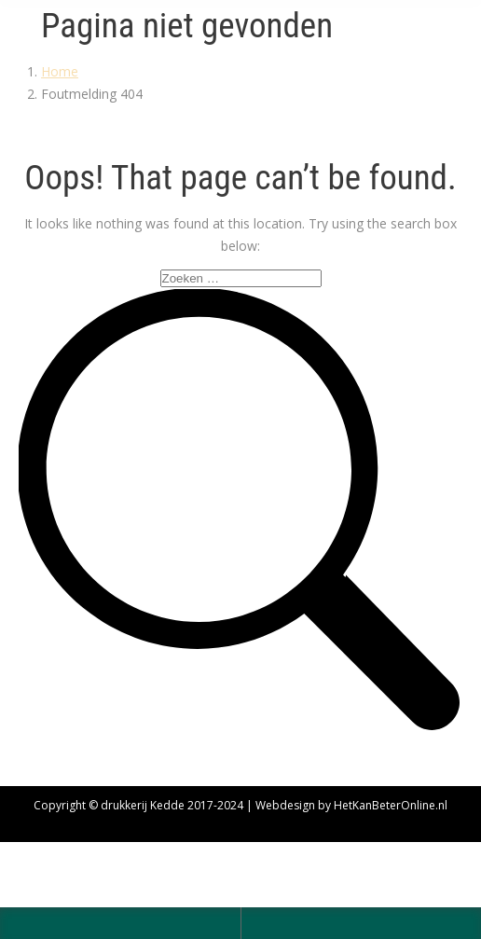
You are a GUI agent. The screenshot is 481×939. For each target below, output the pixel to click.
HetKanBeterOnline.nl (390, 805)
